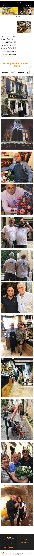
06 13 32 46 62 (8, 546)
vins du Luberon (6, 51)
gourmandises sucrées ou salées (8, 56)
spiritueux (3, 52)
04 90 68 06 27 (8, 545)
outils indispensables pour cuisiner (8, 49)
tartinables (11, 54)
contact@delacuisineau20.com (9, 547)
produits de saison (3, 55)
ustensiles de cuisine (4, 43)
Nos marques (29, 553)
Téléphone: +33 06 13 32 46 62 (7, 553)
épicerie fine (12, 42)
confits (8, 55)
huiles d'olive (13, 55)
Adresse (25, 553)
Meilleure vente (19, 553)
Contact (14, 553)
